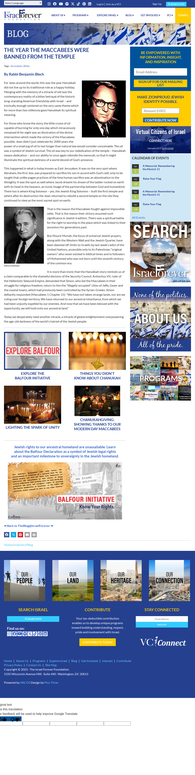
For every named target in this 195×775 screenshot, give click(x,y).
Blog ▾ (129, 15)
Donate (183, 15)
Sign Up (157, 4)
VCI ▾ (170, 15)
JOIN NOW (167, 148)
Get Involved (89, 661)
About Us (22, 661)
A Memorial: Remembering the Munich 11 (159, 167)
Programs (39, 661)
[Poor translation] (15, 718)
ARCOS (25, 682)
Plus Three (51, 682)
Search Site (176, 4)
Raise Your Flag (152, 178)
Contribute (124, 661)
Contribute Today (97, 642)
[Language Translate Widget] (23, 3)
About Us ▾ (58, 15)
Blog (30, 544)
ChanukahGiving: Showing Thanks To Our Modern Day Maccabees (97, 424)
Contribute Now (160, 120)
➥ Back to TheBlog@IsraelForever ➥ (28, 525)
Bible (26, 66)
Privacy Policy (13, 665)
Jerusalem (16, 66)
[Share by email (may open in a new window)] (27, 534)
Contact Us (33, 665)
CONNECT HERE (160, 140)
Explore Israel (58, 661)
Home (8, 544)
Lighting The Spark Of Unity (33, 427)
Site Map (51, 665)
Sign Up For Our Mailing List (160, 83)
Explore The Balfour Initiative (32, 375)
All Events (138, 217)
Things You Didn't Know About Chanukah (97, 375)
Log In (100, 4)
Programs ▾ (80, 15)
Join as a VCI (113, 4)
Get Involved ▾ (150, 15)
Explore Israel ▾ (107, 15)
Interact (19, 544)
